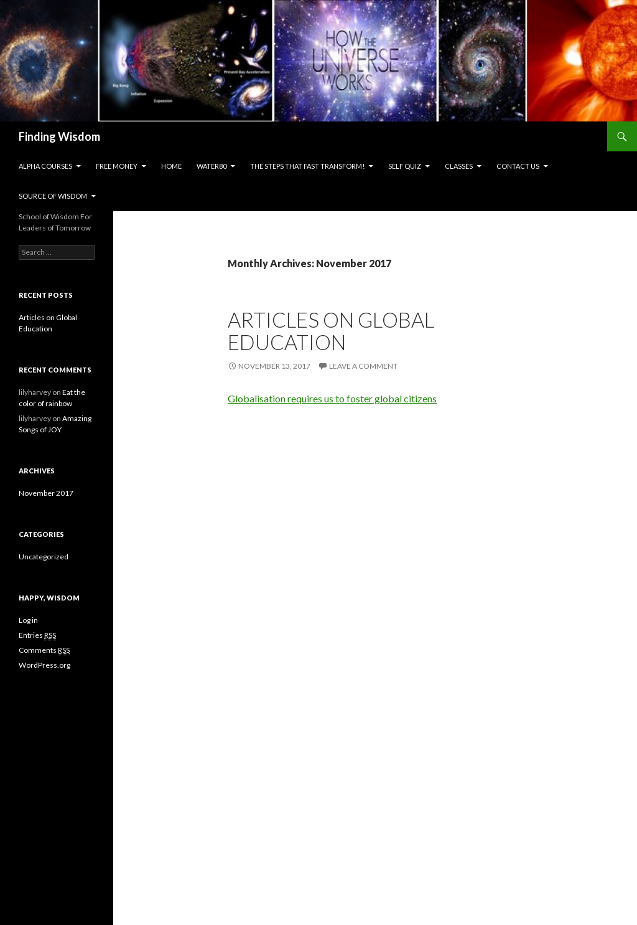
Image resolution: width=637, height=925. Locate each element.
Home (171, 166)
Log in (28, 620)
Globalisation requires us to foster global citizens (332, 398)
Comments (44, 650)
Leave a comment (363, 366)
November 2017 (46, 493)
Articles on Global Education (331, 330)
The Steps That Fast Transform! (307, 166)
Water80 (211, 166)
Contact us (517, 166)
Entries (37, 635)
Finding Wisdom (59, 136)
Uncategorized (43, 556)
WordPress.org (44, 665)
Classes (459, 166)
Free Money (116, 166)
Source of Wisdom (53, 196)
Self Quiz (404, 166)
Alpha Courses (45, 166)
